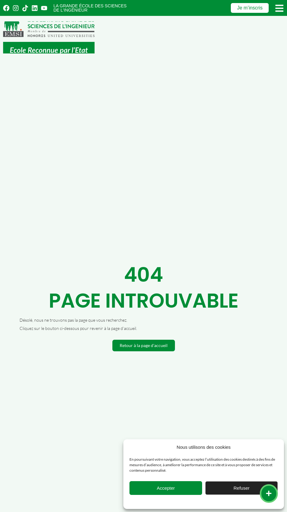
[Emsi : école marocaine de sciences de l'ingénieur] (49, 37)
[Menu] (279, 8)
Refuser (242, 488)
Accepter (166, 488)
